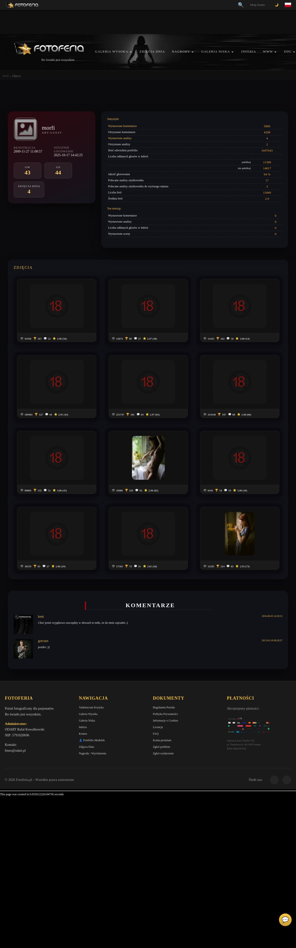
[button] (131, 52)
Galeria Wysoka (111, 51)
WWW (268, 51)
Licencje (158, 727)
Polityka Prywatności (165, 714)
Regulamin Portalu (164, 707)
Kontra (83, 733)
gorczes (43, 641)
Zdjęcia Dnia (152, 51)
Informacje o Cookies (165, 720)
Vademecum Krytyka (91, 707)
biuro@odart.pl (15, 750)
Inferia (248, 51)
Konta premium (162, 740)
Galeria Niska (215, 51)
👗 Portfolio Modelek (92, 740)
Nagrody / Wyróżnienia (92, 753)
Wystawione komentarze (122, 126)
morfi (5, 76)
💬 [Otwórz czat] (285, 920)
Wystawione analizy (120, 138)
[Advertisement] (148, 22)
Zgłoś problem (161, 747)
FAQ (155, 733)
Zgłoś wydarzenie (163, 753)
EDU (288, 51)
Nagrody (181, 51)
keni (41, 616)
